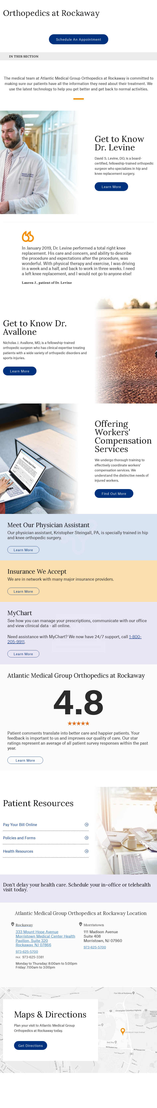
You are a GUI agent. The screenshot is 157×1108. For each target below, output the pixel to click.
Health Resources (46, 859)
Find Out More (114, 493)
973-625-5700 (27, 959)
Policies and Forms (46, 845)
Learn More (111, 187)
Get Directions (30, 1053)
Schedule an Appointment (78, 39)
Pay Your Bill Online (46, 832)
